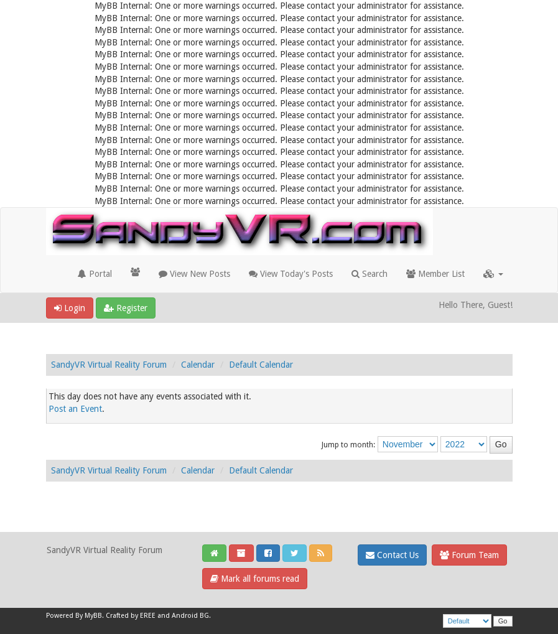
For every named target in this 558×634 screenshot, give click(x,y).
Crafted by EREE (131, 616)
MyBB (93, 616)
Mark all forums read (254, 579)
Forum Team (469, 555)
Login (69, 308)
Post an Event (75, 409)
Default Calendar (261, 365)
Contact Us (392, 555)
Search (369, 274)
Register (125, 308)
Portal (95, 274)
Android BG (190, 616)
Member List (435, 274)
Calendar (198, 365)
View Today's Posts (291, 274)
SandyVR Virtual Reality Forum (109, 365)
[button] (493, 273)
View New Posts (194, 274)
